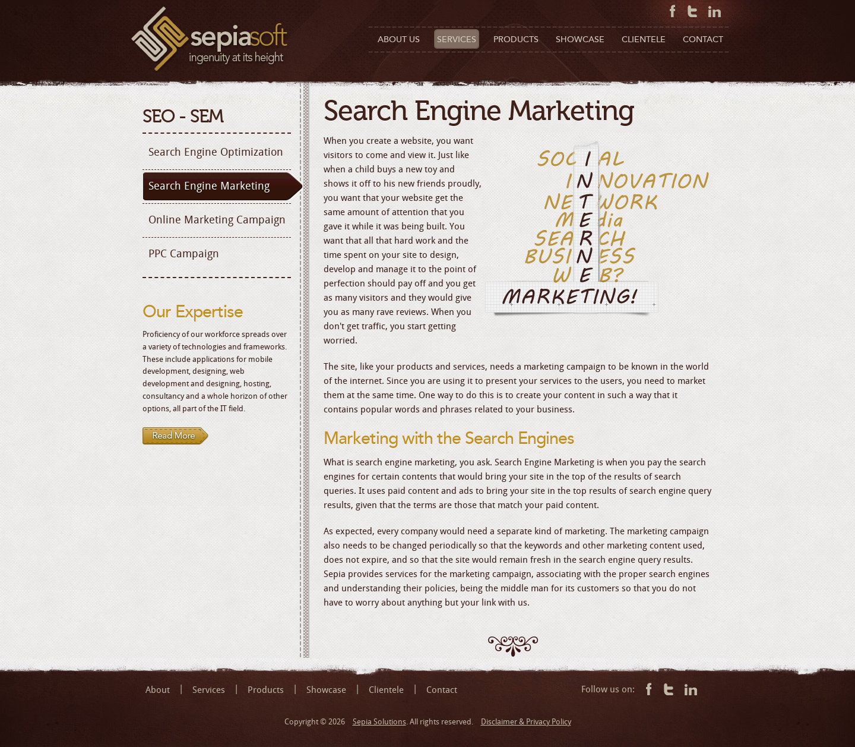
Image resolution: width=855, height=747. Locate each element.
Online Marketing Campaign (217, 219)
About (157, 690)
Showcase (326, 690)
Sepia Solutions (379, 721)
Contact (441, 690)
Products (266, 690)
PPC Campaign (183, 253)
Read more (175, 436)
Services (208, 690)
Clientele (386, 690)
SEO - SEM (182, 116)
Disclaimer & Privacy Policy (526, 721)
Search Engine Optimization (215, 152)
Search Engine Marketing (209, 186)
